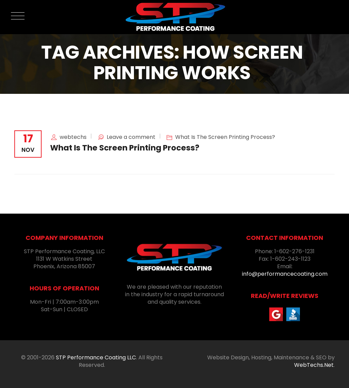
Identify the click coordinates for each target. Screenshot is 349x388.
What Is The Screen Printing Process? (225, 137)
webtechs (73, 137)
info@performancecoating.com (285, 274)
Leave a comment (131, 137)
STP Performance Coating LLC (96, 357)
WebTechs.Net (314, 365)
